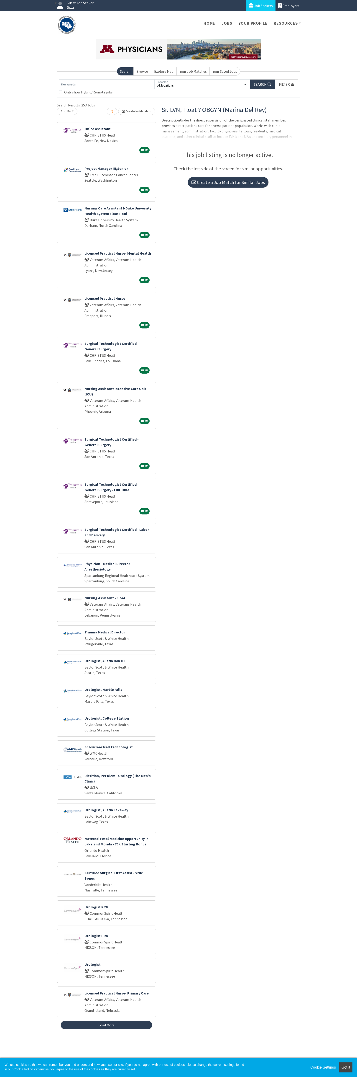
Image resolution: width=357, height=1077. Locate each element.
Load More (106, 1025)
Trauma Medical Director (104, 632)
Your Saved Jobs (225, 71)
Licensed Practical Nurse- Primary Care (116, 993)
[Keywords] (106, 84)
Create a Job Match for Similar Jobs (228, 182)
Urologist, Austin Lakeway (106, 810)
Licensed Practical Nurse (104, 298)
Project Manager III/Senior (106, 168)
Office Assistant (97, 129)
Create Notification (136, 111)
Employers (288, 5)
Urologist (92, 964)
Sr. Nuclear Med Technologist (108, 747)
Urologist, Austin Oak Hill (105, 661)
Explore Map (163, 71)
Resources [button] (286, 23)
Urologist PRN (96, 907)
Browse (142, 71)
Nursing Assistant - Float (104, 598)
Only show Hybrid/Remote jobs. (88, 92)
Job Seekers (261, 5)
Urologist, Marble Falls (103, 689)
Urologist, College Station (106, 718)
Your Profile (253, 23)
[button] (286, 84)
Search (125, 71)
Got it (346, 1067)
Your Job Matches (193, 71)
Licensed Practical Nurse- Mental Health (117, 253)
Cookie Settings (323, 1067)
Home (209, 23)
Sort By (66, 111)
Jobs (227, 23)
